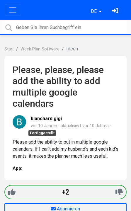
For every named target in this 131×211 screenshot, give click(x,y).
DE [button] (94, 11)
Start (9, 49)
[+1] (12, 192)
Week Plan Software (40, 49)
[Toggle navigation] (13, 10)
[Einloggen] (116, 11)
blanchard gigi (46, 118)
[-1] (119, 192)
